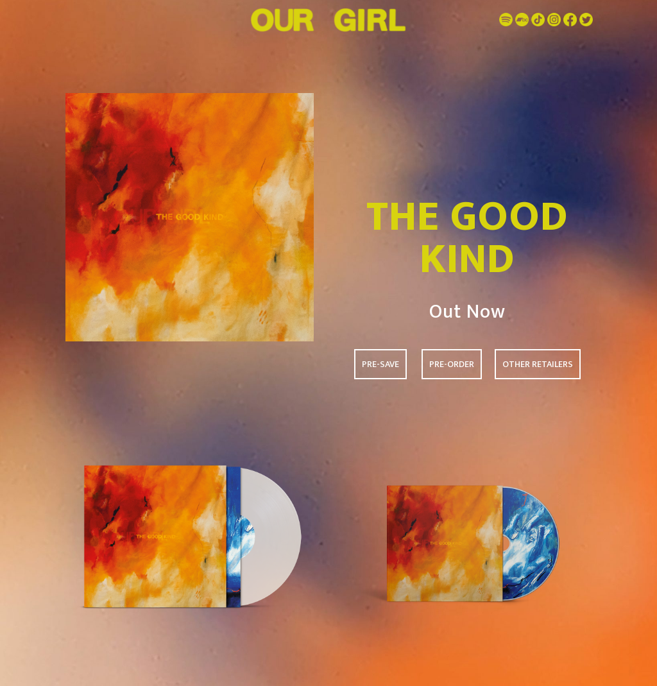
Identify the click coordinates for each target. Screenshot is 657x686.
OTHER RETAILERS (537, 364)
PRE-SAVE (380, 364)
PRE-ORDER (451, 364)
